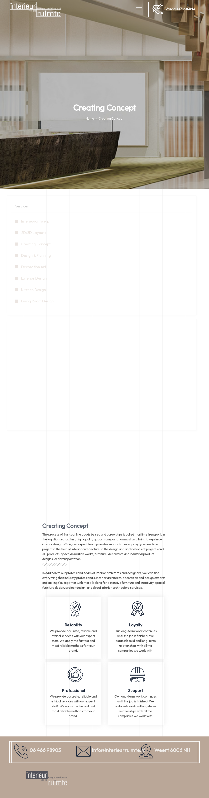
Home (90, 118)
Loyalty (135, 624)
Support (135, 690)
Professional (73, 690)
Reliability (73, 624)
